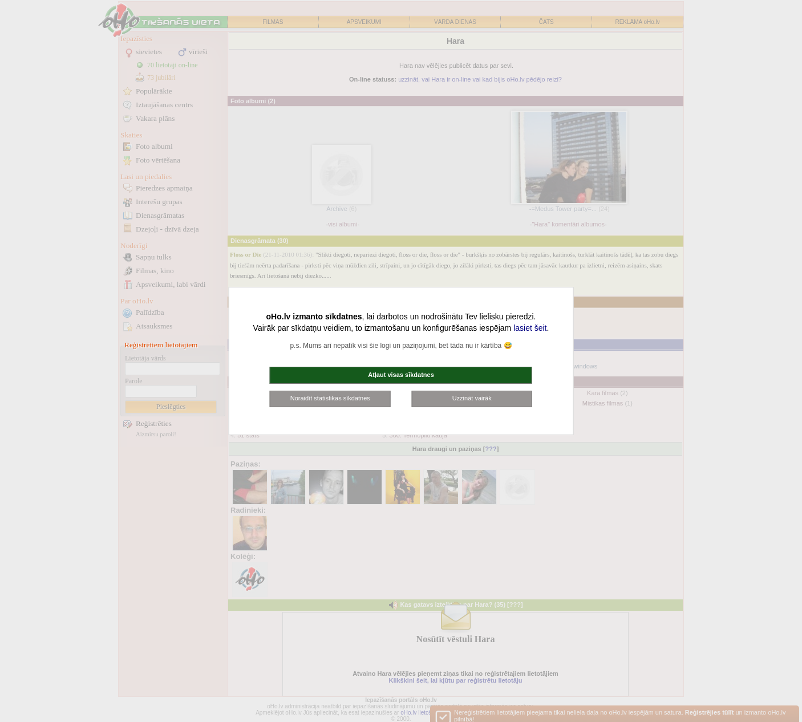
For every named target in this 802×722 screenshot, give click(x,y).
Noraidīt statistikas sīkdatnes (330, 398)
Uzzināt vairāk (472, 398)
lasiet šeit (529, 327)
